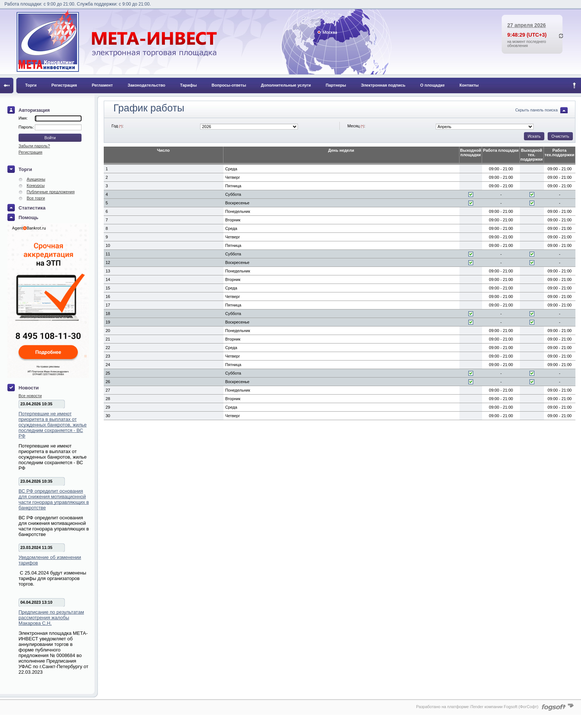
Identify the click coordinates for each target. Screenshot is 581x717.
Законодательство (147, 85)
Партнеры (336, 85)
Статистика (32, 208)
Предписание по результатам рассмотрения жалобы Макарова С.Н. (51, 617)
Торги (31, 85)
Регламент (102, 85)
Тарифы (188, 85)
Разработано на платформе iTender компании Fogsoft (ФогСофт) (477, 706)
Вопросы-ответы (229, 85)
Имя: (23, 118)
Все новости (30, 395)
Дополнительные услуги (286, 85)
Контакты (469, 85)
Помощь (28, 217)
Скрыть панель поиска (536, 110)
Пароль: (27, 127)
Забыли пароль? (34, 146)
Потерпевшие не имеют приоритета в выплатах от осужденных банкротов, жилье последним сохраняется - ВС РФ (53, 425)
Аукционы (36, 179)
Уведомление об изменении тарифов (50, 560)
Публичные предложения (50, 192)
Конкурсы (35, 185)
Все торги (36, 198)
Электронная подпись (383, 85)
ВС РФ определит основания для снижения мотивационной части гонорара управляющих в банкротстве (54, 499)
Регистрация (64, 85)
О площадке (432, 85)
